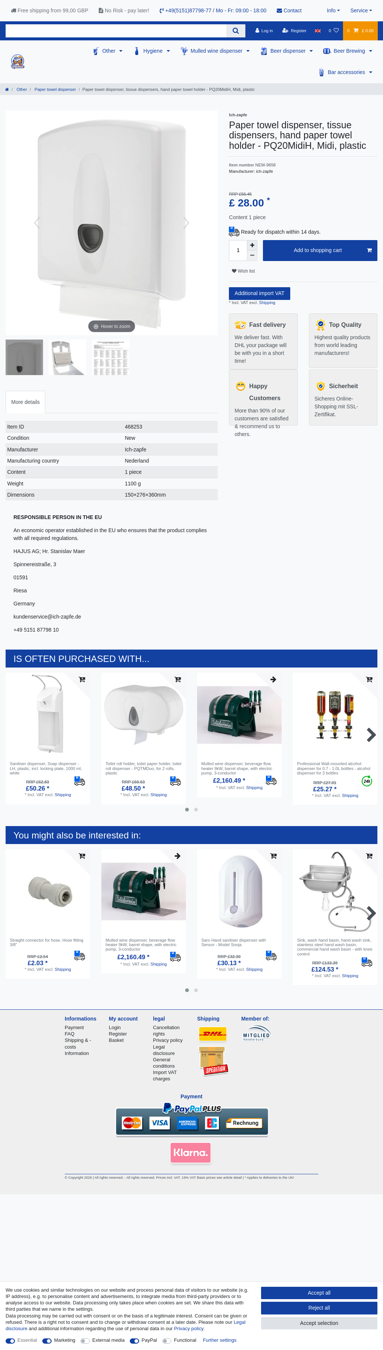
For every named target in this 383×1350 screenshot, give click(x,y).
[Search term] (116, 30)
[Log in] (264, 30)
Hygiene (153, 51)
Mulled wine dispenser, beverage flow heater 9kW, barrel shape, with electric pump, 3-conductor (236, 768)
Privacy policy (168, 1040)
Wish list (243, 271)
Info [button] (331, 10)
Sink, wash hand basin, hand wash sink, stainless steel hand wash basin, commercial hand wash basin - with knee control (334, 947)
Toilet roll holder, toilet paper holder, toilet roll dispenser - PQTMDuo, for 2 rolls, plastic (143, 768)
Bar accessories (347, 72)
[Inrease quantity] (252, 245)
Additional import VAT (259, 293)
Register (118, 1034)
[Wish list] (334, 30)
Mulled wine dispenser (217, 51)
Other (109, 51)
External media (108, 1340)
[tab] (25, 402)
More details (25, 402)
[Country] (318, 30)
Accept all (319, 1293)
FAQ (69, 1034)
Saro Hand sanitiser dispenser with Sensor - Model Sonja (233, 942)
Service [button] (359, 10)
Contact (289, 10)
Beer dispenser (288, 51)
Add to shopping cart (333, 250)
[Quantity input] (238, 250)
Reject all (319, 1308)
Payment (74, 1027)
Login (115, 1027)
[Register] (294, 30)
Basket (116, 1040)
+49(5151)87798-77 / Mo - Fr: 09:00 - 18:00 (213, 10)
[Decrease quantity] (252, 256)
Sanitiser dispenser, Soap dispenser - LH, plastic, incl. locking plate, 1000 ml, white (46, 768)
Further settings (219, 1340)
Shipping (266, 302)
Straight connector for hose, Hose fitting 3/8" (46, 942)
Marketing (65, 1340)
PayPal (149, 1340)
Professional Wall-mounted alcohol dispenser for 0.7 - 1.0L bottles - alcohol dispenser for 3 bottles (333, 768)
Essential (27, 1340)
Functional (185, 1340)
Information (77, 1053)
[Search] (235, 30)
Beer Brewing (350, 51)
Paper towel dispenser (54, 89)
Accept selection (319, 1323)
